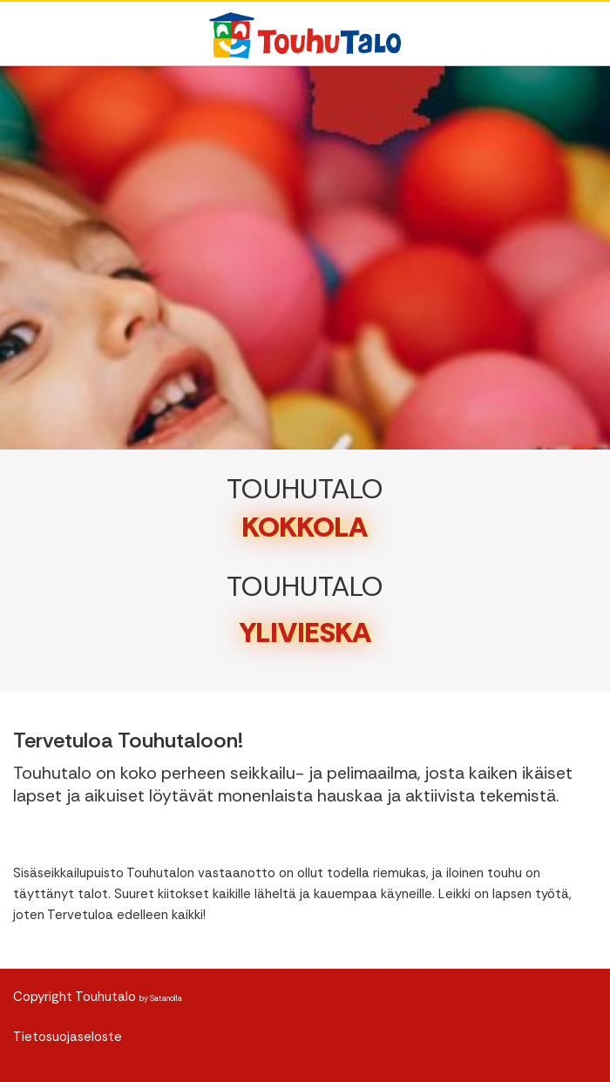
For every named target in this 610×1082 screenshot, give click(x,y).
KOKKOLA (305, 527)
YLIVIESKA (305, 632)
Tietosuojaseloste (67, 1036)
